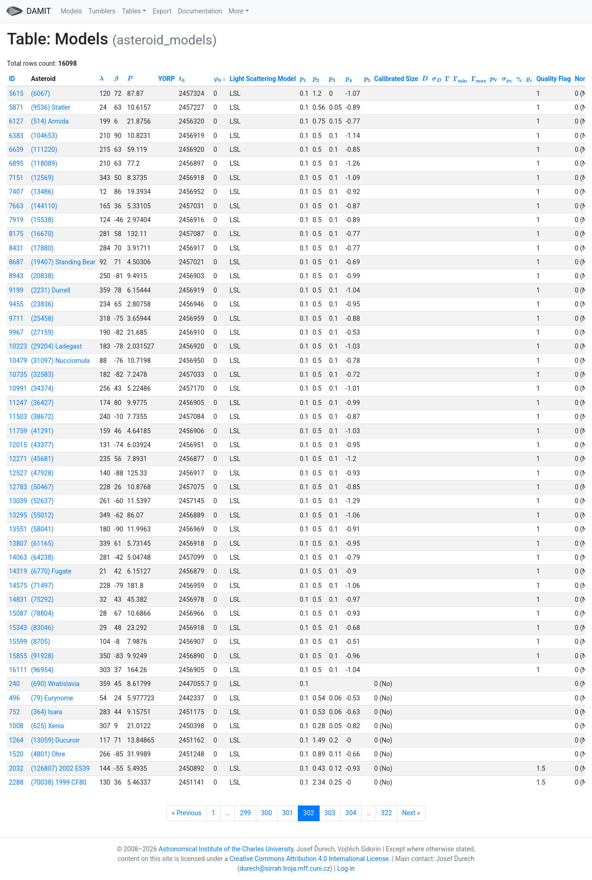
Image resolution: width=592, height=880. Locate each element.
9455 (16, 304)
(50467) (42, 487)
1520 (16, 754)
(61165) (42, 543)
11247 (18, 402)
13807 (18, 543)
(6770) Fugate (51, 571)
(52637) (42, 501)
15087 (18, 613)
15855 (18, 656)
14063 (18, 557)
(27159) (42, 332)
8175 (16, 233)
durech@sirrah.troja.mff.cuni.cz (285, 868)
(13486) (42, 191)
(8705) (40, 641)
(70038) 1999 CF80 (58, 782)
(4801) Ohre (48, 754)
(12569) (42, 177)
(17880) (42, 248)
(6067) (40, 93)
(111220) (44, 149)
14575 (18, 585)
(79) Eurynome (52, 698)
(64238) (42, 557)
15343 (18, 627)
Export (162, 11)
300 (266, 813)
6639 (16, 149)
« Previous (187, 813)
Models (71, 11)
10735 (18, 374)
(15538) (42, 220)
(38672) (42, 416)
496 (14, 698)
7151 (16, 177)
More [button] (235, 11)
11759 (18, 431)
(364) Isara (46, 712)
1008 (16, 726)
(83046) (42, 627)
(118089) (44, 163)
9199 (16, 290)
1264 (16, 740)
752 (14, 712)
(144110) (44, 206)
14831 (18, 599)
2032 (16, 768)
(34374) (42, 388)
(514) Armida (50, 121)
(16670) (42, 233)
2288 (16, 782)
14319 (18, 571)
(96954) (42, 670)
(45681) (42, 458)
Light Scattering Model (262, 78)
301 (287, 813)
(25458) (42, 318)
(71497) (42, 585)
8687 (16, 262)
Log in (346, 868)
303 (329, 813)
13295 (18, 515)
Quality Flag (553, 78)
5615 (16, 93)
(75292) (42, 599)
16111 (18, 670)
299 (245, 813)
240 (14, 683)
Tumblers (101, 11)
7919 (16, 220)
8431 (16, 248)
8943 (16, 276)
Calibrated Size (396, 78)
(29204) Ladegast (56, 346)
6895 (16, 163)
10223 (18, 346)
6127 (16, 121)
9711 (16, 318)
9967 (16, 332)
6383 (16, 135)
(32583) (42, 374)
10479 (18, 360)
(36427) (42, 402)
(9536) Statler (50, 107)
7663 (16, 206)
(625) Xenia (47, 726)
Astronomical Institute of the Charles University (226, 849)
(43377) (42, 445)
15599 (18, 641)
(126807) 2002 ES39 (60, 768)
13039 (18, 501)
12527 (18, 473)
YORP (166, 78)
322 (386, 813)
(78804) (42, 613)
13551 (18, 529)
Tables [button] (131, 11)
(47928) (42, 473)
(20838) (42, 276)
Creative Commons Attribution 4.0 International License (308, 858)
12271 (18, 458)
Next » (411, 813)
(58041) (42, 529)
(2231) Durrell (50, 290)
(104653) (44, 135)
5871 (16, 107)
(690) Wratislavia (55, 683)
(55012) (42, 515)
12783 (18, 487)
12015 (18, 445)
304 (351, 813)
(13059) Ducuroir (55, 740)
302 (308, 813)
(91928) (42, 656)
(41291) (42, 431)
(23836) (42, 304)
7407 (16, 191)
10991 (18, 388)
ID (12, 78)
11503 (18, 416)
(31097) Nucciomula (60, 360)
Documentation (200, 11)
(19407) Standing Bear (63, 262)
